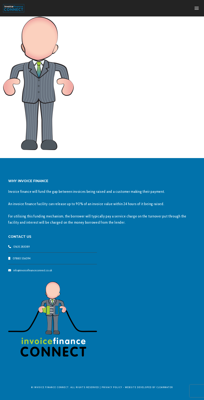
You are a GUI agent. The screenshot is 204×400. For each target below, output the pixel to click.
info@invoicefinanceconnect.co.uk (32, 270)
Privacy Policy (112, 387)
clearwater (164, 387)
